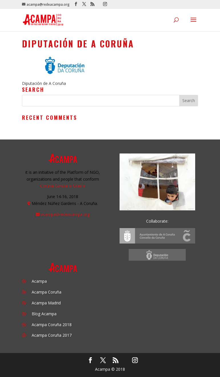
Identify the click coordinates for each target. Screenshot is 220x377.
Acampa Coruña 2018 (52, 324)
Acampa (39, 281)
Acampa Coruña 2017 (52, 335)
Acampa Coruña (46, 292)
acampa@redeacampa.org (65, 214)
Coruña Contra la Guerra (62, 185)
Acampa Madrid (46, 303)
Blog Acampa (44, 313)
